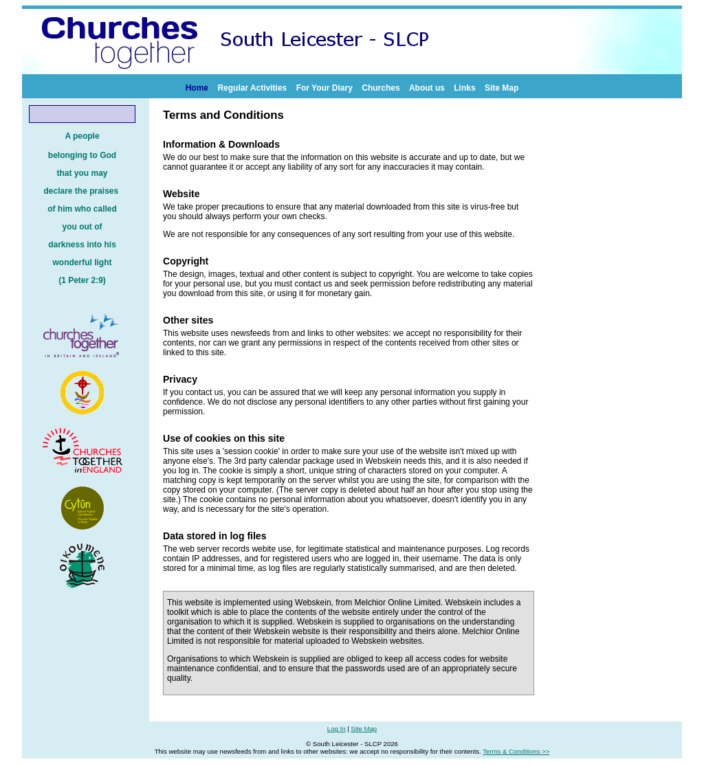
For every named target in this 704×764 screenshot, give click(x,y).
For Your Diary (324, 88)
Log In (336, 728)
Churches (380, 88)
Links (464, 88)
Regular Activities (252, 88)
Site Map (501, 88)
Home (197, 88)
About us (427, 88)
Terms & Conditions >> (516, 751)
